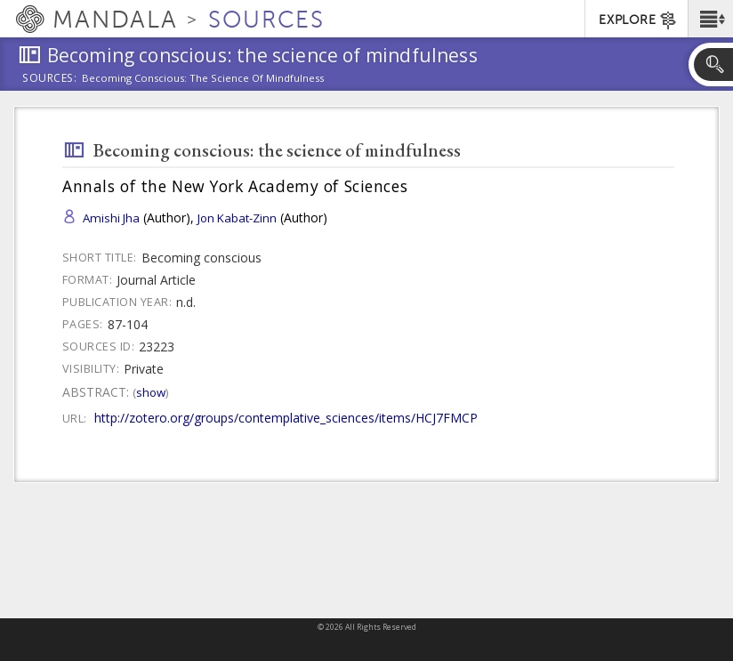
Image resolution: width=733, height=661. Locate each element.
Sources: (49, 79)
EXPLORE (638, 20)
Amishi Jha (111, 218)
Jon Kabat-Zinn (237, 218)
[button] (710, 18)
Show (150, 392)
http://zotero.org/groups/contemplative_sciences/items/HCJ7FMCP (286, 417)
